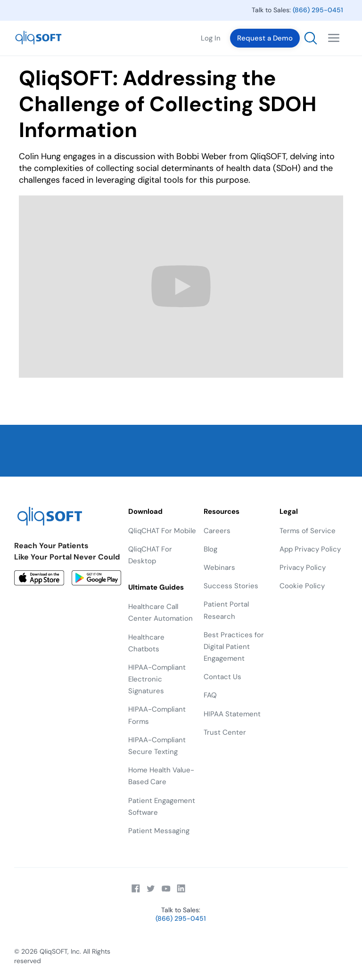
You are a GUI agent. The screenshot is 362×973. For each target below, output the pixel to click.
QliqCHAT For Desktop (150, 555)
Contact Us (222, 676)
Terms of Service (308, 530)
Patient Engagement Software (161, 806)
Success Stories (231, 586)
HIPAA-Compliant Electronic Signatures (157, 679)
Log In (211, 38)
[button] (334, 38)
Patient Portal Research (226, 610)
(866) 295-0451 (318, 10)
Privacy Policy (303, 567)
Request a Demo (265, 38)
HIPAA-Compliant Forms (157, 715)
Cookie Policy (302, 586)
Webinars (219, 567)
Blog (210, 549)
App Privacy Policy (310, 549)
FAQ (210, 695)
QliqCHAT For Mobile (162, 530)
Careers (217, 530)
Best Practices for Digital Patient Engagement (234, 646)
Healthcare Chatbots (146, 643)
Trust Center (225, 732)
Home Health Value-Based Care (161, 776)
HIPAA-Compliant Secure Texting (157, 745)
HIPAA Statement (232, 714)
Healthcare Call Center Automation (160, 612)
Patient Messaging (158, 830)
